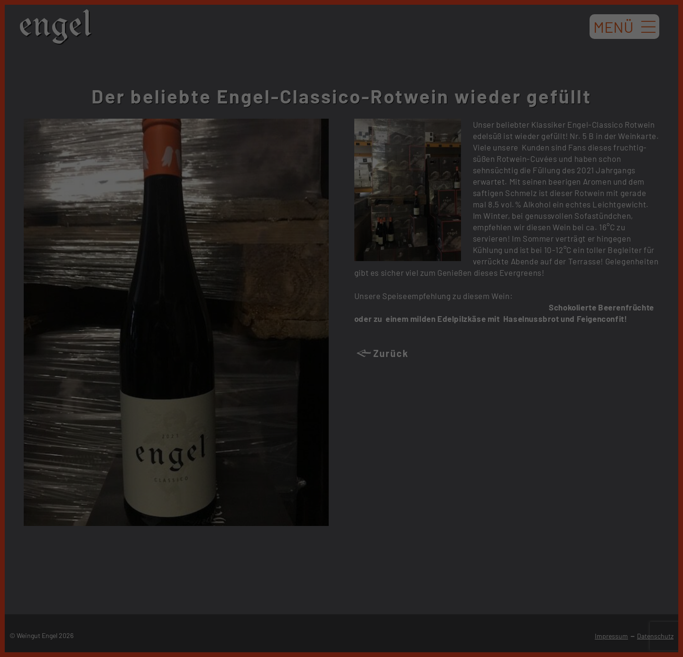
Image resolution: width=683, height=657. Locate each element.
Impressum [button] (389, 265)
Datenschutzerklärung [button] (347, 265)
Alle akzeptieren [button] (341, 160)
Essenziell (239, 126)
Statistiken (330, 126)
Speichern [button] (341, 188)
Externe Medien (430, 126)
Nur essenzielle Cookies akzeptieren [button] (341, 216)
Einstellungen (238, 105)
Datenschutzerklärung (281, 96)
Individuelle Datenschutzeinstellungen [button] (341, 244)
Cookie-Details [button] (299, 265)
